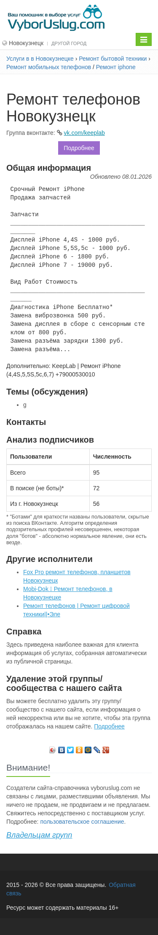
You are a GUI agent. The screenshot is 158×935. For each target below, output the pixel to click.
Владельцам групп (39, 835)
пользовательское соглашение (82, 821)
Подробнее (79, 148)
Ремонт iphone (116, 67)
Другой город (68, 43)
